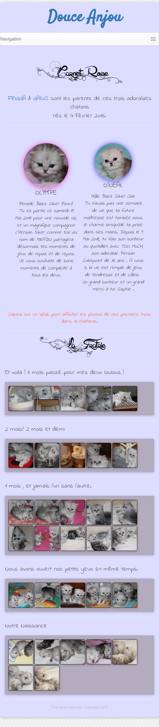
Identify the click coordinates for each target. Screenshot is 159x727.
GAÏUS (40, 98)
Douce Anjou (84, 17)
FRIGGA (17, 98)
